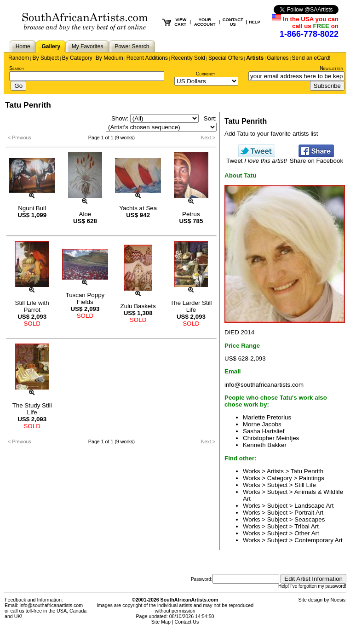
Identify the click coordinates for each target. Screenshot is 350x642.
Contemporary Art (318, 540)
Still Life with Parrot (32, 306)
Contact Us (187, 622)
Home (23, 46)
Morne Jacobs (262, 424)
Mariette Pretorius (267, 417)
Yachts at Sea (138, 208)
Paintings (311, 478)
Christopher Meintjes (271, 438)
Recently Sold (188, 58)
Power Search (132, 46)
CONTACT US (233, 22)
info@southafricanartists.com (264, 384)
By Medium (109, 58)
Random (18, 58)
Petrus (191, 214)
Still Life (305, 485)
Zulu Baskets (138, 306)
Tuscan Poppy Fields (85, 298)
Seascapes (309, 519)
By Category (77, 58)
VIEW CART (180, 22)
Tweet (256, 158)
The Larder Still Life (191, 306)
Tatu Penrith (307, 471)
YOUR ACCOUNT (205, 22)
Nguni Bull (32, 208)
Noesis (337, 599)
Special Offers (225, 58)
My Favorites (87, 46)
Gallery (50, 46)
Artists (255, 58)
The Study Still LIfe (32, 409)
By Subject (45, 58)
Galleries (277, 58)
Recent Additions (147, 58)
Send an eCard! (311, 58)
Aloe (85, 214)
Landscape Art (313, 505)
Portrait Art (308, 512)
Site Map (161, 622)
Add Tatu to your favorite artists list (271, 133)
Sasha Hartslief (263, 431)
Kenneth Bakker (265, 444)
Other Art (306, 533)
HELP (254, 22)
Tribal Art (306, 526)
